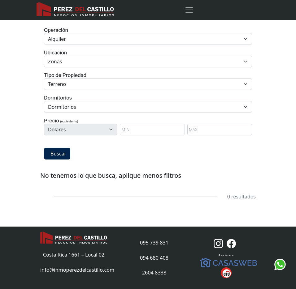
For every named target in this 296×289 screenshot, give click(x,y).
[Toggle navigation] (189, 10)
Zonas (55, 61)
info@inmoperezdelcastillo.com (77, 269)
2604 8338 (154, 272)
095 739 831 (154, 242)
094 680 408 (154, 257)
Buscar (58, 153)
